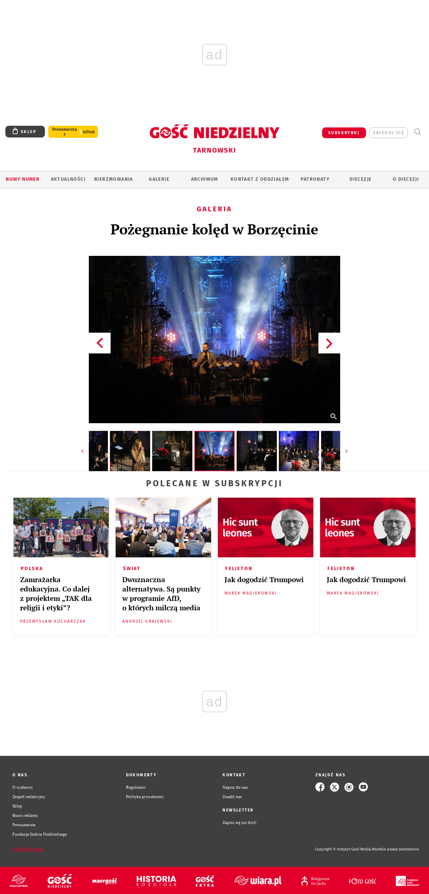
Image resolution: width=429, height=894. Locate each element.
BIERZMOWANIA (113, 179)
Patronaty (315, 179)
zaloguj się (388, 132)
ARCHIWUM (204, 179)
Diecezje (360, 179)
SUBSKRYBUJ (344, 132)
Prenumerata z (64, 131)
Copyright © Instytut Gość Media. (343, 849)
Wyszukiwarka (417, 132)
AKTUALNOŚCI (68, 179)
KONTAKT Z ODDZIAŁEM (260, 179)
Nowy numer (23, 179)
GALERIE (159, 179)
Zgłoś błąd (27, 849)
